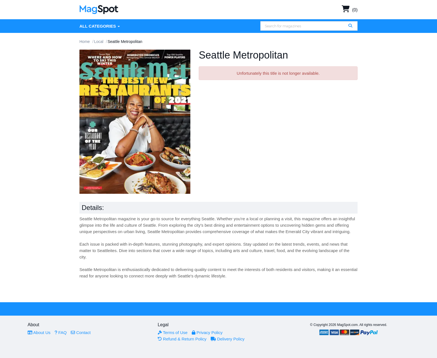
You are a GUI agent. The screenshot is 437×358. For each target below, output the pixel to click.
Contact (81, 332)
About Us (39, 332)
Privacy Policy (207, 332)
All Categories (99, 26)
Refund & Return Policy (182, 339)
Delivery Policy (228, 339)
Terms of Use (173, 332)
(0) (350, 10)
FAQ (61, 332)
